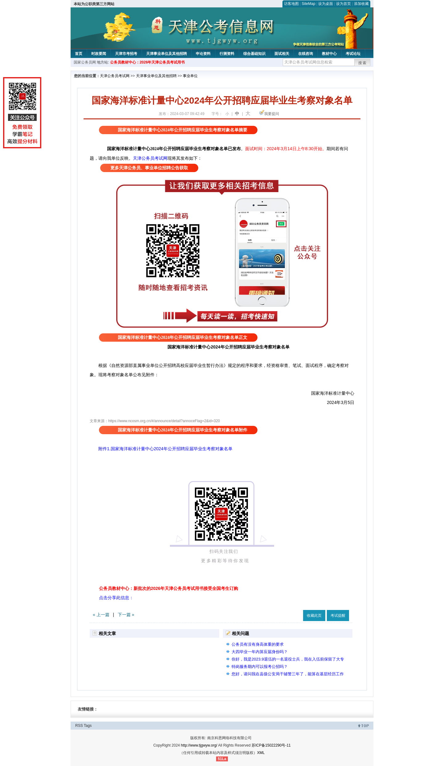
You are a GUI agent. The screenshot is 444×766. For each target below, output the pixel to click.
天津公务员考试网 (115, 76)
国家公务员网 (85, 62)
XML (261, 753)
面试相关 (281, 53)
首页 (78, 53)
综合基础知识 (254, 53)
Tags (88, 725)
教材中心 (329, 53)
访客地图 (291, 4)
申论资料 (203, 53)
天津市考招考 (126, 53)
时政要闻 (98, 53)
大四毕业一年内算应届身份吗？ (260, 651)
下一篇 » (126, 614)
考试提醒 (338, 615)
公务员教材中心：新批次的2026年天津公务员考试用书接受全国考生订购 (168, 588)
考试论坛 (353, 53)
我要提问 (271, 114)
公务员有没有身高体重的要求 (258, 644)
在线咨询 (305, 53)
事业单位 (190, 76)
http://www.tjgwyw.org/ (199, 745)
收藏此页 (314, 615)
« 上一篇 (101, 614)
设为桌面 (325, 4)
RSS (79, 725)
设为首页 (343, 4)
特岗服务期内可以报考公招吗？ (260, 666)
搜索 (362, 63)
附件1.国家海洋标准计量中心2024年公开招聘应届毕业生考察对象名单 (161, 448)
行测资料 (227, 53)
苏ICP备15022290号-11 (271, 745)
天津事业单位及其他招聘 (166, 53)
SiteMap (308, 4)
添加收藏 (361, 4)
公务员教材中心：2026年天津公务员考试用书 (147, 62)
